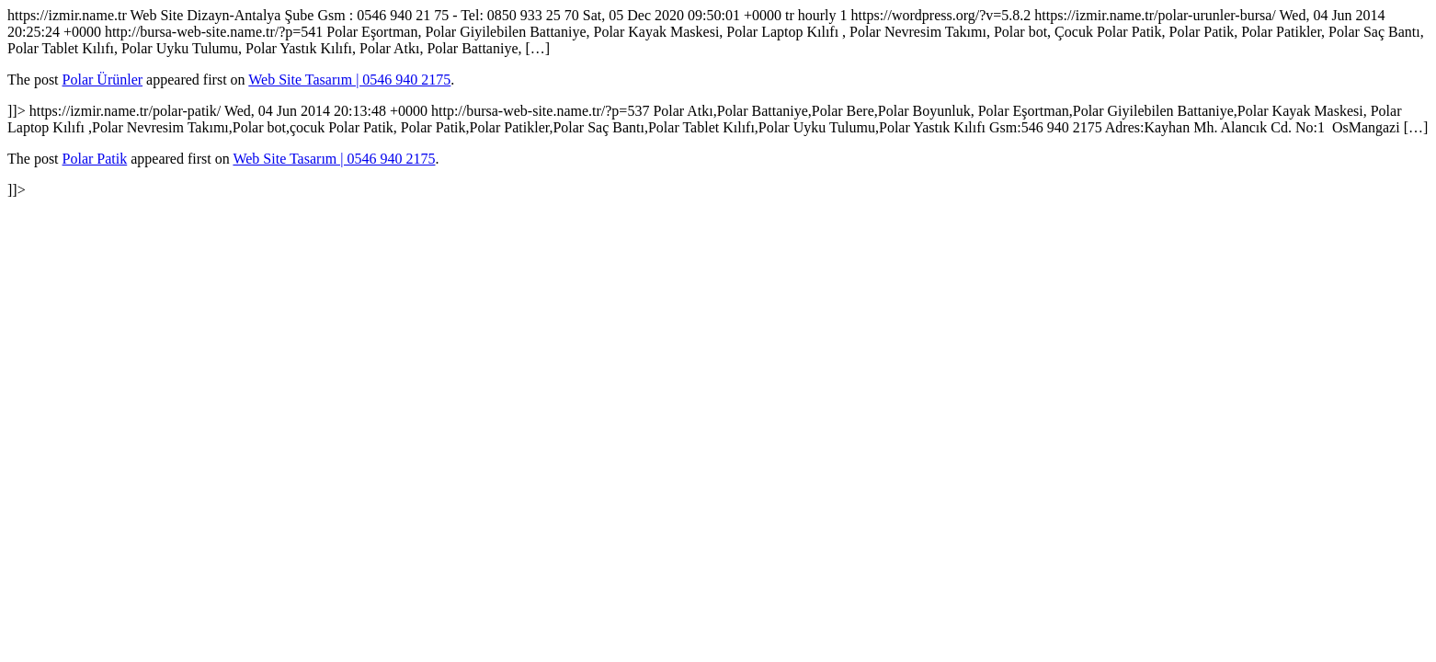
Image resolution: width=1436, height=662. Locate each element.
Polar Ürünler (103, 79)
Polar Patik (95, 158)
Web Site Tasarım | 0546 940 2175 (349, 79)
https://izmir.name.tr (718, 102)
